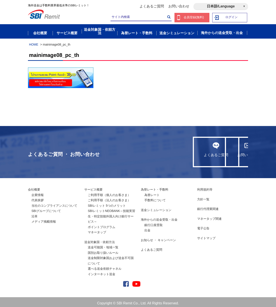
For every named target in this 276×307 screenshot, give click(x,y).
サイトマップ (206, 235)
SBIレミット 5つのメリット (107, 203)
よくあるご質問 (152, 6)
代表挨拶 (37, 198)
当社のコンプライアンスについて (54, 203)
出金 (147, 228)
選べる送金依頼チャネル (104, 266)
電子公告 (203, 226)
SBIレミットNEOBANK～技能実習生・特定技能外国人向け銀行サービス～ (111, 214)
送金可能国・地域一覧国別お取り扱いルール (103, 247)
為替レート (152, 192)
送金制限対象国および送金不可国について (111, 258)
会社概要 (34, 187)
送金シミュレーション (156, 207)
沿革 (34, 214)
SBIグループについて (46, 208)
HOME (33, 42)
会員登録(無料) (193, 17)
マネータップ (97, 230)
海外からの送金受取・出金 (159, 217)
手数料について (155, 198)
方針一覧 (203, 197)
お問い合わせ (178, 6)
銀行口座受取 (153, 222)
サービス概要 (93, 187)
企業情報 (37, 192)
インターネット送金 (101, 271)
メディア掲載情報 (43, 219)
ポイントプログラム (101, 224)
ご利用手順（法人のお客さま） (109, 198)
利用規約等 (204, 187)
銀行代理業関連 (208, 206)
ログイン (232, 17)
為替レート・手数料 (154, 187)
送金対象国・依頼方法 (99, 239)
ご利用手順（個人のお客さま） (109, 192)
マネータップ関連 (209, 216)
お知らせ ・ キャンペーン (158, 237)
